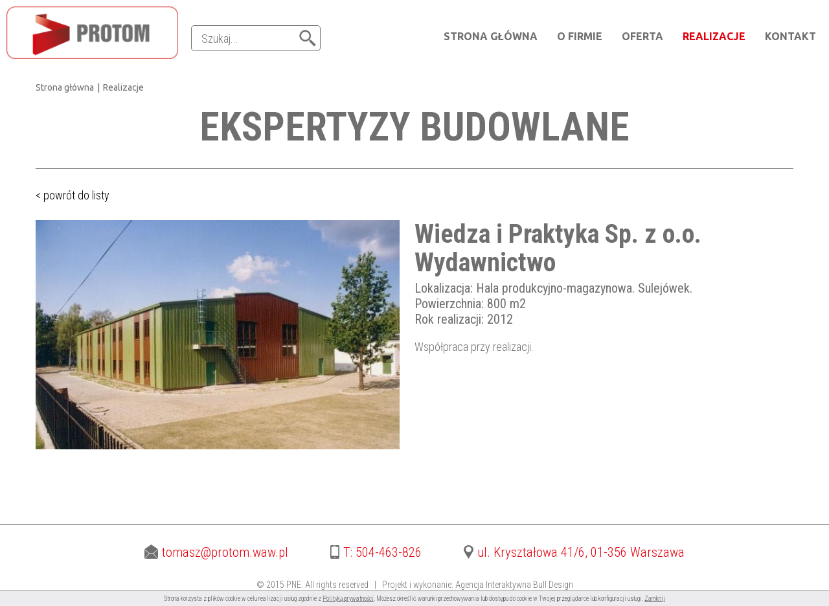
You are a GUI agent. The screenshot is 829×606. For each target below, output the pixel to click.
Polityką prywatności (348, 598)
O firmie (579, 36)
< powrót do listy (72, 195)
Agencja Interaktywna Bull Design (514, 584)
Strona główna (491, 36)
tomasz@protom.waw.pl (216, 552)
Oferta (642, 36)
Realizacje (714, 36)
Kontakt (790, 36)
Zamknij (654, 598)
